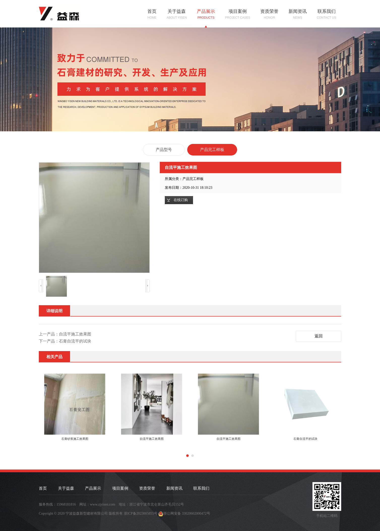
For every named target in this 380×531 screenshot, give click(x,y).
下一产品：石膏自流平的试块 (65, 341)
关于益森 (177, 14)
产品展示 (206, 14)
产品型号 (164, 149)
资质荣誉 (269, 14)
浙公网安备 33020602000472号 (186, 513)
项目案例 (237, 14)
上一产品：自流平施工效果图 (65, 334)
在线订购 (181, 200)
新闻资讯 (298, 14)
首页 (151, 14)
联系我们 (326, 14)
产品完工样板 (212, 149)
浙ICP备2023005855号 (140, 513)
